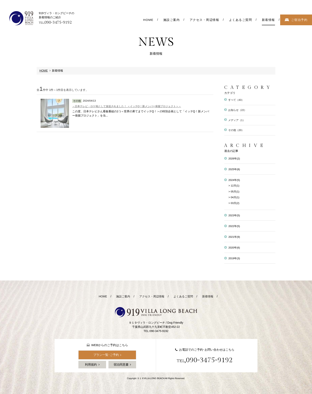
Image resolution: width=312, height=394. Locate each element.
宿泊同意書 (121, 364)
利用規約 (91, 364)
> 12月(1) (233, 185)
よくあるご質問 (183, 296)
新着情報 (207, 296)
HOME (43, 70)
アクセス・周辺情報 (151, 296)
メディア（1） (236, 120)
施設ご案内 (123, 296)
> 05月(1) (233, 191)
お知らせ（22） (237, 110)
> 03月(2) (233, 203)
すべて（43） (236, 99)
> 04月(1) (233, 197)
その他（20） (236, 130)
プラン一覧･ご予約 (106, 354)
